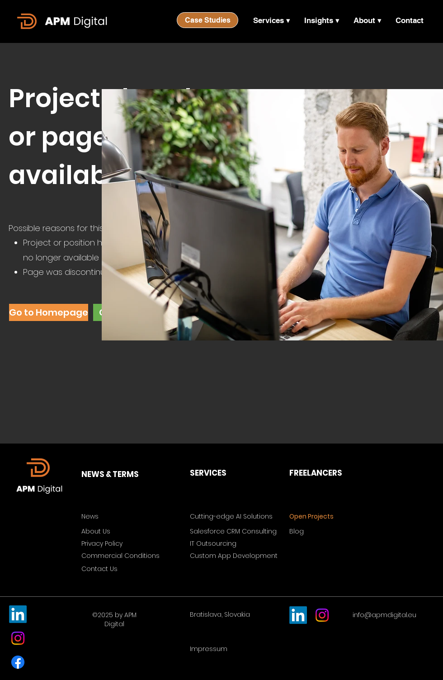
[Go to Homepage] (49, 312)
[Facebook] (18, 662)
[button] (271, 20)
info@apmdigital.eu (384, 614)
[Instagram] (18, 638)
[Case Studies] (207, 20)
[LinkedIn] (18, 614)
